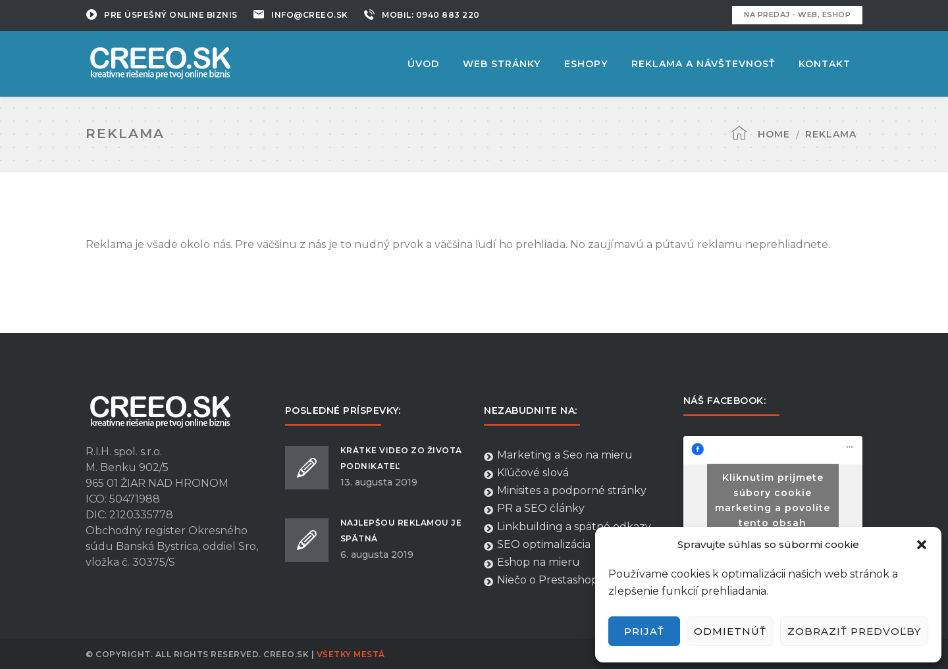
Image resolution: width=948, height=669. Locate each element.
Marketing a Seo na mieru (558, 455)
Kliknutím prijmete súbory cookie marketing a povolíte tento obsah (772, 500)
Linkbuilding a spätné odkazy (567, 526)
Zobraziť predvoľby (854, 631)
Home (774, 134)
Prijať (644, 631)
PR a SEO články (534, 508)
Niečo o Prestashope (544, 580)
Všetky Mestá (351, 654)
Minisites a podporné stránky (565, 490)
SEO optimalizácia (537, 544)
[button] (921, 544)
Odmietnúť (730, 631)
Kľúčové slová (526, 473)
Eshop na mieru (532, 562)
